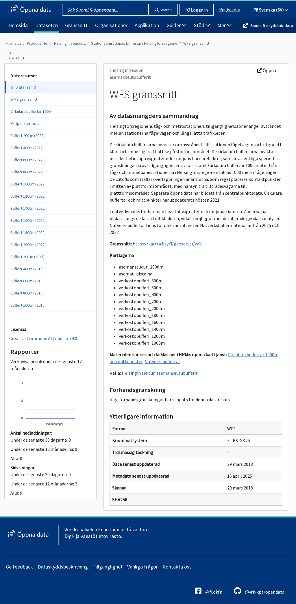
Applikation (147, 25)
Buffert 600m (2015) (27, 281)
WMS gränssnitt (23, 99)
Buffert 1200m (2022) (28, 196)
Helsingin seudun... (70, 43)
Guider (176, 25)
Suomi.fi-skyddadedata (271, 25)
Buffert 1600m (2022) (28, 220)
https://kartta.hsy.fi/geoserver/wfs (167, 244)
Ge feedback (19, 566)
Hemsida (18, 25)
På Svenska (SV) (270, 10)
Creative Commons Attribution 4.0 (43, 338)
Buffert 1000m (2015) (28, 305)
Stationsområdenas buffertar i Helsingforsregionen (135, 43)
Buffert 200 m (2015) (27, 256)
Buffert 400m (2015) (27, 268)
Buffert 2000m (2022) (28, 244)
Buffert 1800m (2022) (28, 232)
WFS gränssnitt (196, 43)
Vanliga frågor (142, 566)
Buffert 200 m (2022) (27, 135)
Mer (224, 25)
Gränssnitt (76, 25)
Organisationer (111, 25)
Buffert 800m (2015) (27, 293)
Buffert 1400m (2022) (28, 208)
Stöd (202, 25)
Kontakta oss (177, 566)
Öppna (266, 70)
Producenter (38, 43)
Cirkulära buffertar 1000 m (32, 111)
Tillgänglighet (107, 566)
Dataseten (46, 25)
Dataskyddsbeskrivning (63, 566)
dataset (17, 58)
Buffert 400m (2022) (27, 147)
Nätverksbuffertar (162, 361)
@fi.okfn (208, 591)
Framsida (14, 43)
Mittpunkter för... (24, 123)
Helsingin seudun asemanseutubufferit (160, 373)
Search (163, 9)
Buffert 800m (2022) (27, 172)
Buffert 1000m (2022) (28, 184)
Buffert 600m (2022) (27, 159)
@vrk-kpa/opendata (259, 591)
